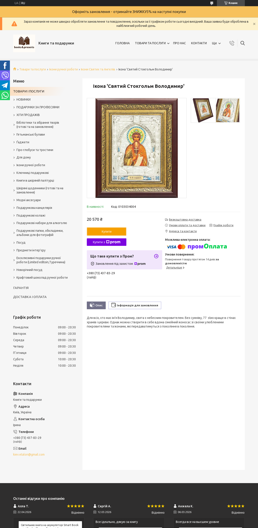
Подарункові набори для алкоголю (41, 223)
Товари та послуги (32, 69)
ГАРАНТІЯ (21, 288)
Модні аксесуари (28, 200)
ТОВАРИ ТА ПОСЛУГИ (150, 43)
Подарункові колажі (30, 215)
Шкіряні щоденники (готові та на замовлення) (39, 190)
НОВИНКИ (23, 99)
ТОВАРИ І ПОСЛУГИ (28, 91)
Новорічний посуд (29, 270)
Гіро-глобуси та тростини (34, 150)
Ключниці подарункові (32, 173)
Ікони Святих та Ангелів (98, 69)
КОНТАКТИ (199, 43)
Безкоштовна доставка (185, 219)
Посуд (20, 242)
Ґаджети (22, 142)
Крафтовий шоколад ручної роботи (42, 277)
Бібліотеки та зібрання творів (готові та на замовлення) (37, 125)
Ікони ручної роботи (63, 69)
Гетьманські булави (30, 134)
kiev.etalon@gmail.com (29, 454)
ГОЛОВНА (122, 43)
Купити (107, 231)
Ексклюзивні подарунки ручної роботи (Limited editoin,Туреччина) (40, 260)
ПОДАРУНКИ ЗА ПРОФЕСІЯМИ (37, 107)
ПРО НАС (179, 43)
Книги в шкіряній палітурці (35, 180)
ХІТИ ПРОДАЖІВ (28, 115)
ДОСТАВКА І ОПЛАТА (30, 297)
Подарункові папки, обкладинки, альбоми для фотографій (39, 233)
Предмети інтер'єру (30, 250)
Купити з (106, 242)
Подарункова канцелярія (34, 208)
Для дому (23, 157)
